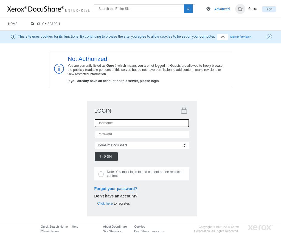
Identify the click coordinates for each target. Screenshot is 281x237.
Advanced (222, 9)
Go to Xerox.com (260, 227)
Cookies (139, 226)
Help (75, 226)
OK (222, 36)
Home (12, 24)
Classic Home (50, 231)
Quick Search (45, 24)
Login (269, 8)
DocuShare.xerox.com (149, 231)
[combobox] (142, 145)
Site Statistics (112, 231)
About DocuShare (115, 226)
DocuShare (50, 8)
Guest (252, 9)
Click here (105, 203)
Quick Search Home (54, 226)
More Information (240, 36)
